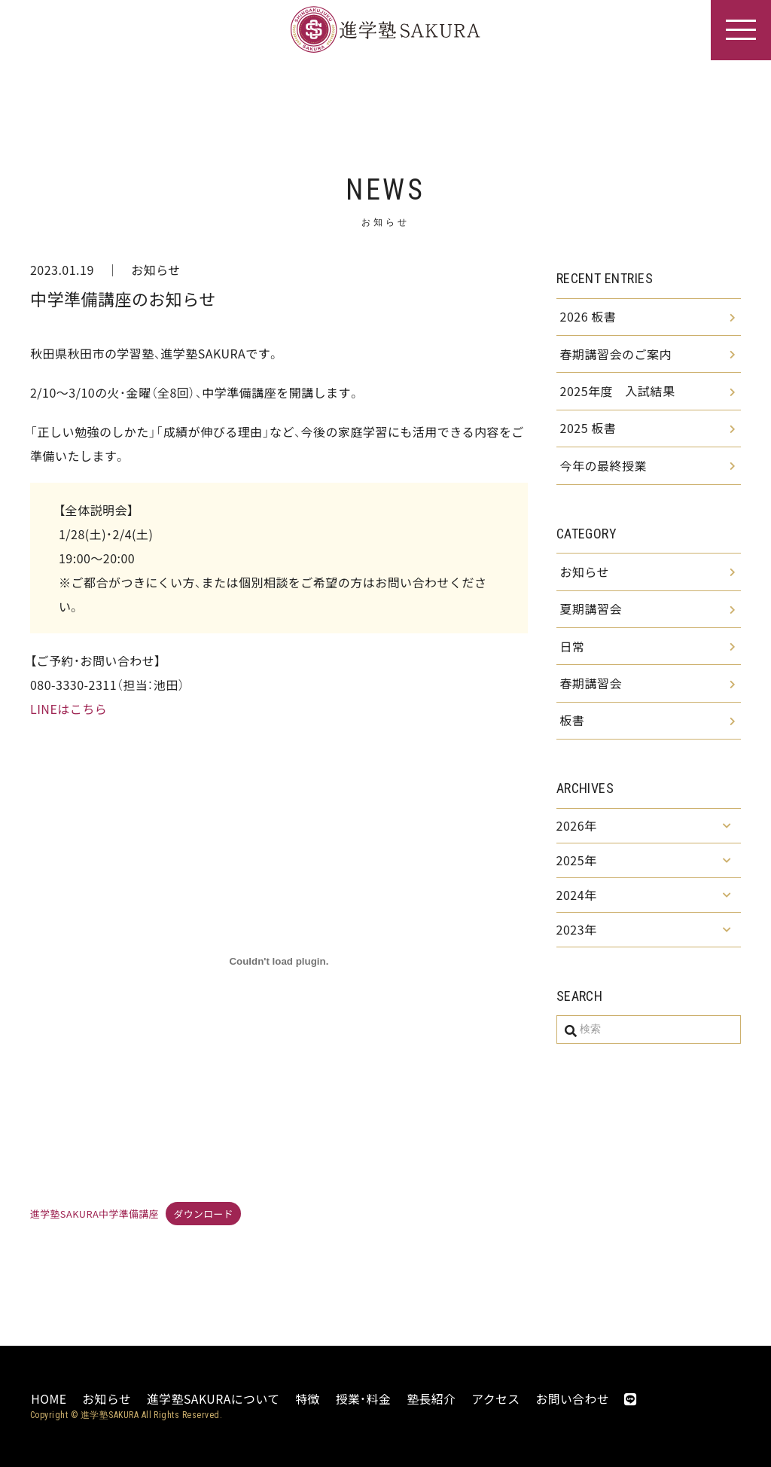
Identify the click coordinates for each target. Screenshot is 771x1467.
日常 (572, 650)
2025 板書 (588, 430)
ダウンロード (203, 1213)
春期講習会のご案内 (616, 355)
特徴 (307, 1398)
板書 (572, 726)
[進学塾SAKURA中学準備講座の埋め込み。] (279, 962)
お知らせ (156, 270)
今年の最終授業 (603, 468)
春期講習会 (591, 688)
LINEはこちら (68, 709)
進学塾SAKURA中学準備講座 (94, 1213)
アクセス (495, 1398)
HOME (48, 1398)
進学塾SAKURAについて (212, 1398)
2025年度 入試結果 (617, 392)
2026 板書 (588, 317)
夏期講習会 (591, 612)
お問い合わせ (572, 1398)
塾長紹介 (431, 1398)
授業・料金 (363, 1398)
